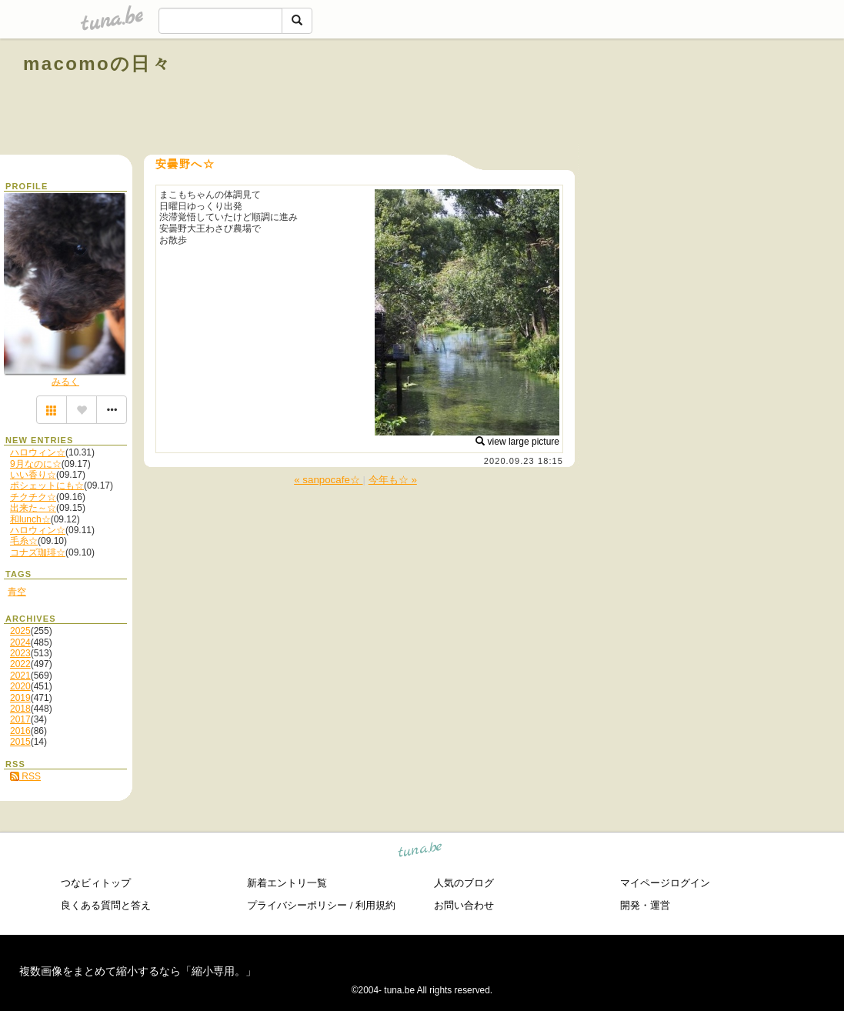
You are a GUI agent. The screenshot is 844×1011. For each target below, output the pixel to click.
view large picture (517, 441)
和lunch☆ (30, 519)
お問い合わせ (464, 905)
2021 (20, 675)
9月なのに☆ (36, 464)
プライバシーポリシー (297, 905)
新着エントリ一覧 (287, 883)
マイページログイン (665, 883)
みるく (65, 381)
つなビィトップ (96, 883)
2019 (20, 697)
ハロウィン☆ (37, 452)
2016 (20, 731)
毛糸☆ (24, 541)
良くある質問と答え (106, 905)
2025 (20, 631)
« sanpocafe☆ (328, 479)
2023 (20, 653)
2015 (20, 741)
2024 (20, 642)
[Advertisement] (645, 98)
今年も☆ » (393, 479)
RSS (25, 776)
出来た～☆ (33, 507)
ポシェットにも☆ (47, 485)
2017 (20, 719)
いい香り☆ (33, 474)
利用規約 (375, 905)
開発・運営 (645, 905)
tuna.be (420, 852)
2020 (20, 686)
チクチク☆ (33, 497)
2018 (20, 708)
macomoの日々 (97, 63)
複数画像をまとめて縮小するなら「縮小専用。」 (137, 971)
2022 (20, 664)
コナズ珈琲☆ (37, 552)
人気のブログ (464, 883)
